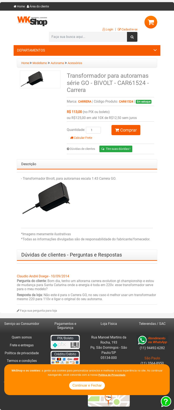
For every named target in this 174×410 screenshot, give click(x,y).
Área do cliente (38, 6)
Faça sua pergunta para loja (37, 311)
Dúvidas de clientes (81, 149)
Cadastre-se (127, 29)
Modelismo (40, 63)
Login (108, 29)
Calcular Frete (81, 138)
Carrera (84, 101)
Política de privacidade (22, 353)
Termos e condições (22, 361)
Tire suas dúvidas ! (115, 149)
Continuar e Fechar (87, 385)
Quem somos (22, 337)
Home (19, 6)
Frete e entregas (22, 345)
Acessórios (75, 63)
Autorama (57, 63)
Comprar (126, 130)
